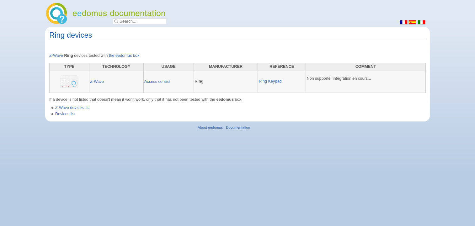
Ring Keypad (270, 81)
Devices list (65, 114)
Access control (157, 81)
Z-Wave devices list (72, 107)
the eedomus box (124, 55)
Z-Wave (56, 55)
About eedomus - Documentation (224, 127)
